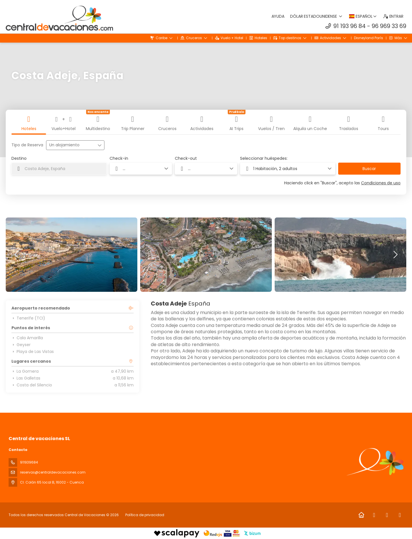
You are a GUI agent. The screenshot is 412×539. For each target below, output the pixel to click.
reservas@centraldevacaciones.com (53, 472)
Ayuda (278, 16)
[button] (17, 254)
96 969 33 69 (389, 26)
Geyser (21, 345)
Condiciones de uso (381, 183)
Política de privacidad (144, 514)
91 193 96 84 (349, 26)
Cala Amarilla (27, 338)
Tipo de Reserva (27, 145)
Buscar (369, 168)
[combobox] (59, 169)
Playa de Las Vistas (32, 352)
